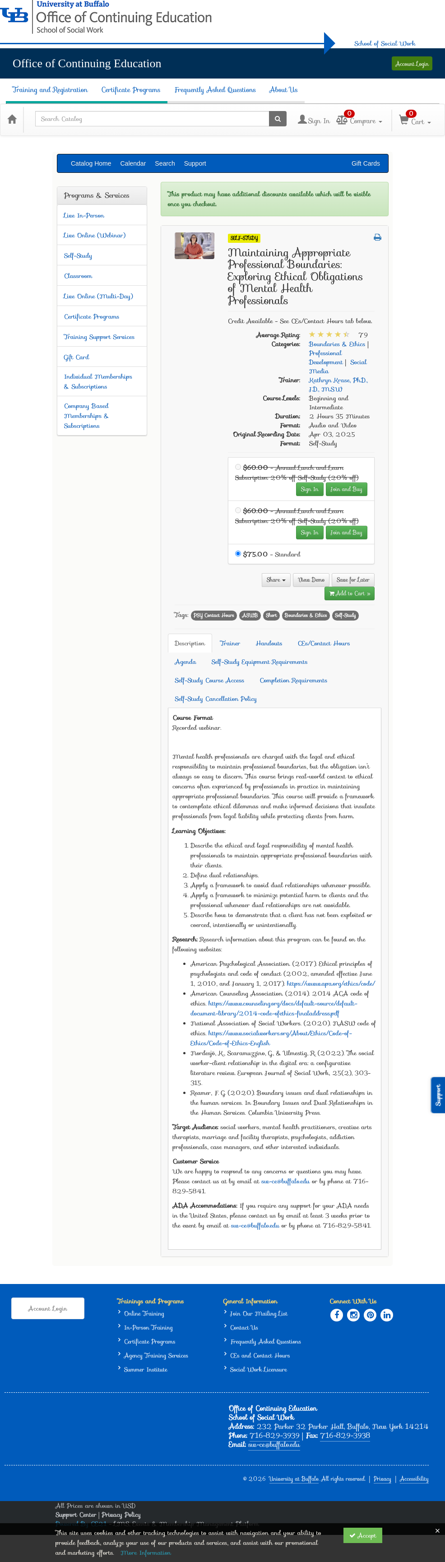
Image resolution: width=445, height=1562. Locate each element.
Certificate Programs (130, 89)
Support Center (76, 1515)
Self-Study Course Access (210, 680)
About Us (283, 89)
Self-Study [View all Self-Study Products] (244, 238)
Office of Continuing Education (87, 63)
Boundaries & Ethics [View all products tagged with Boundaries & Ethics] (306, 615)
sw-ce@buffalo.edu (286, 1181)
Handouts (269, 643)
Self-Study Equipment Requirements (260, 662)
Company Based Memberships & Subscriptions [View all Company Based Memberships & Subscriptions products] (86, 416)
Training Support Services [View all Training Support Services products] (99, 337)
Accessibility (414, 1478)
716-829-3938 (345, 1435)
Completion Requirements (293, 680)
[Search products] (278, 118)
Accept (362, 1535)
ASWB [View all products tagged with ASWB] (250, 615)
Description (190, 643)
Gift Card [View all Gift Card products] (76, 357)
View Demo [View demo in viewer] (311, 579)
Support (195, 163)
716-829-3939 (275, 1435)
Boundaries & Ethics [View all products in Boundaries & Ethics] (337, 344)
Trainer (230, 643)
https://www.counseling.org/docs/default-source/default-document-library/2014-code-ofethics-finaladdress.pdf (274, 1008)
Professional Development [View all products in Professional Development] (326, 357)
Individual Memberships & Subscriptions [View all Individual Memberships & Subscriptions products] (98, 381)
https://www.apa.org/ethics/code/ (331, 983)
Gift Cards (366, 163)
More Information (146, 1552)
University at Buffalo (294, 1478)
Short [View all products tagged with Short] (271, 615)
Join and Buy (346, 489)
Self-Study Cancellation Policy (216, 699)
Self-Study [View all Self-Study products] (78, 255)
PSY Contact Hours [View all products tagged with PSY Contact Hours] (214, 615)
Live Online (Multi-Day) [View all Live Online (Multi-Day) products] (98, 296)
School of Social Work (384, 43)
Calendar (133, 163)
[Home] (11, 118)
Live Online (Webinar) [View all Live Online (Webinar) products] (94, 235)
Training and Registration (50, 89)
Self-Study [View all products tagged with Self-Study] (345, 615)
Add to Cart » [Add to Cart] (349, 593)
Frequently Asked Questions (215, 89)
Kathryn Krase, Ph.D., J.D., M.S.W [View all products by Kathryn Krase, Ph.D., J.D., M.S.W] (338, 384)
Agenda (185, 662)
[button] (377, 237)
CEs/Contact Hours (324, 643)
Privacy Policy (121, 1515)
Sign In (310, 489)
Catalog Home (91, 163)
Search (165, 163)
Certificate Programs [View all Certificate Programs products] (92, 316)
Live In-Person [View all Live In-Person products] (84, 215)
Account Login (412, 64)
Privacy (382, 1478)
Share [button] (276, 579)
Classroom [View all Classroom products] (78, 276)
